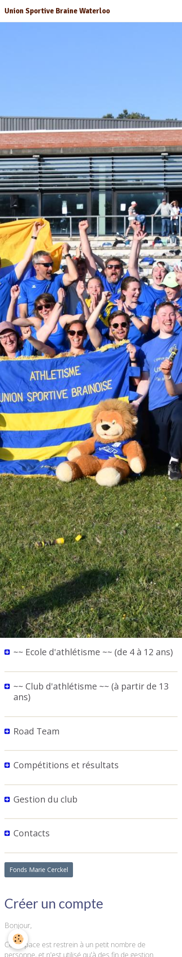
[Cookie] (18, 939)
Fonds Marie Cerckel (38, 869)
